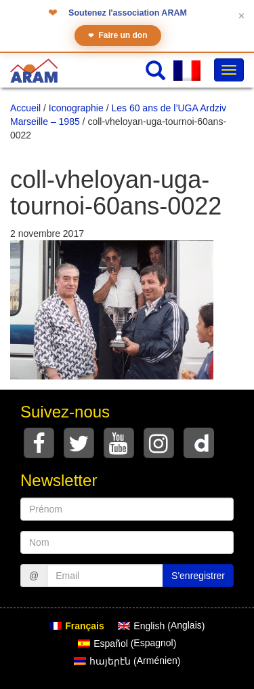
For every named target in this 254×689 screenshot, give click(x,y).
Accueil (25, 108)
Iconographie (76, 108)
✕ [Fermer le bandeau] (241, 16)
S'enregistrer (198, 575)
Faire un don (118, 36)
